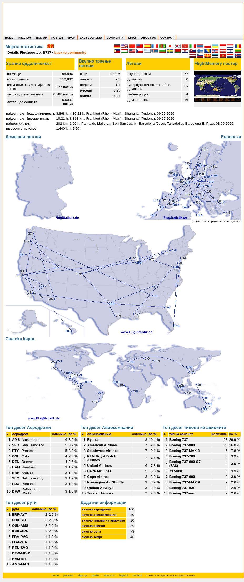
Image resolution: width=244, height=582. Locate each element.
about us (109, 575)
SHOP (71, 37)
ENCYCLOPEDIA (91, 37)
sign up (82, 575)
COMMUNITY (115, 37)
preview (68, 575)
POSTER (57, 37)
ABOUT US (148, 37)
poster (95, 575)
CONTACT (167, 37)
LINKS (132, 37)
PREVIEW (24, 37)
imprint (123, 575)
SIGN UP (41, 37)
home (55, 575)
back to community (70, 52)
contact (137, 575)
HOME (9, 37)
